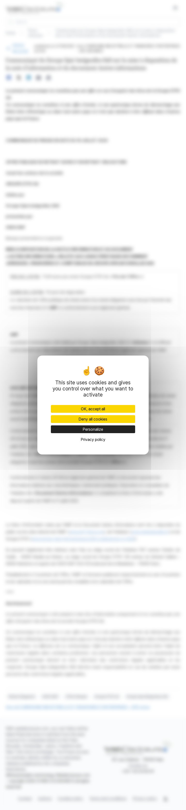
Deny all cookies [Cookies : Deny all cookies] (92, 419)
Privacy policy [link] (93, 439)
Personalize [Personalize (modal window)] (93, 429)
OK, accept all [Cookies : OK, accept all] (93, 408)
